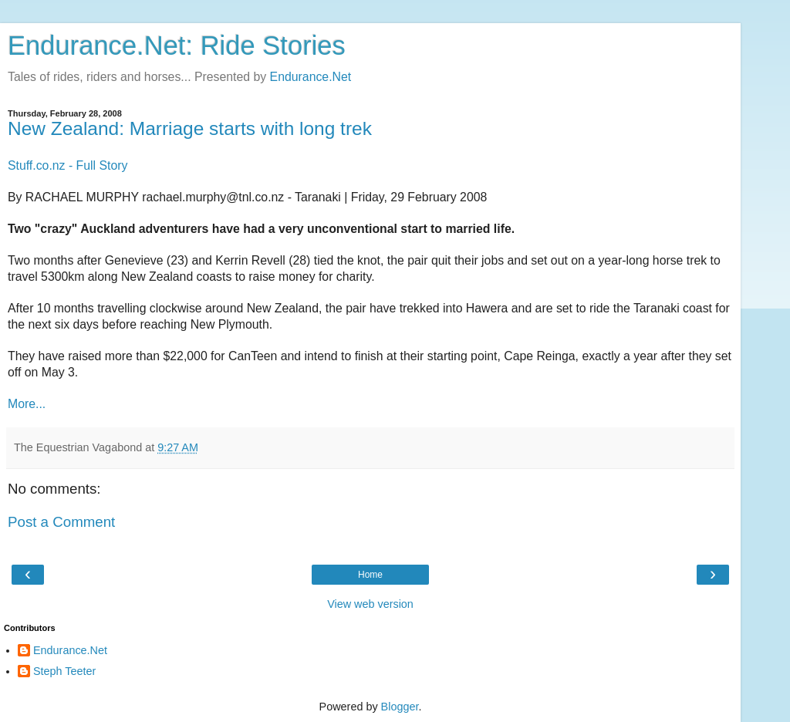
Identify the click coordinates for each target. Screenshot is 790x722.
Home (370, 574)
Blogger (400, 706)
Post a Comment (61, 522)
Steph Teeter (64, 671)
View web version (370, 604)
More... (27, 403)
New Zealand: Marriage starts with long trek (190, 128)
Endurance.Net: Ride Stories (177, 45)
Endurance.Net (311, 76)
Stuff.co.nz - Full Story (67, 165)
